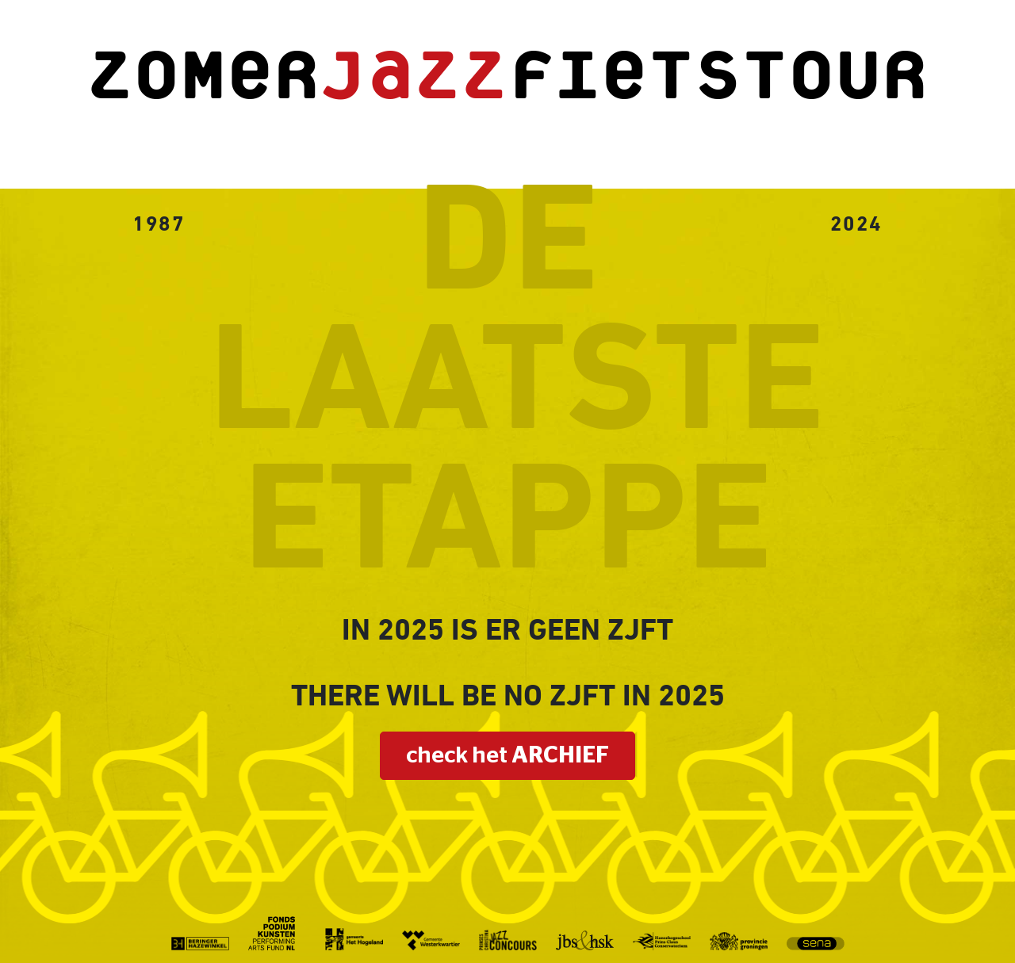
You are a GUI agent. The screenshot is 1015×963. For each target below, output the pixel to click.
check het (507, 755)
